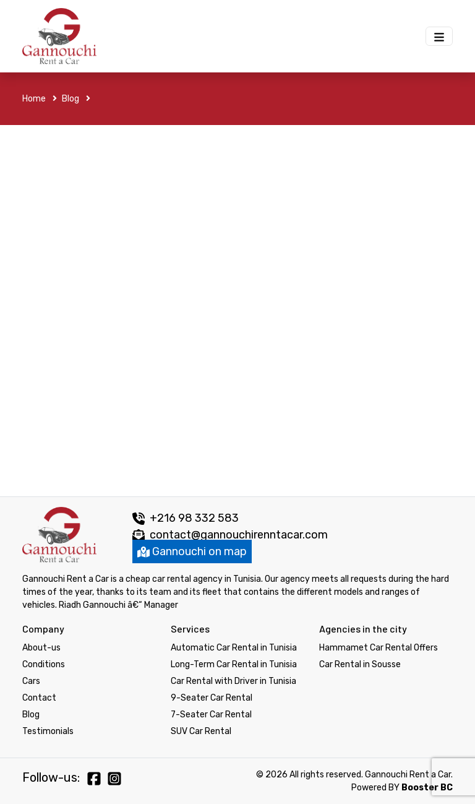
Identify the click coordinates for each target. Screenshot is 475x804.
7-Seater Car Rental (211, 714)
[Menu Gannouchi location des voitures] (439, 36)
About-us (41, 647)
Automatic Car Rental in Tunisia (234, 647)
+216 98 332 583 (185, 518)
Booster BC (427, 787)
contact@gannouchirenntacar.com (239, 535)
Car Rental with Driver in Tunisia (233, 681)
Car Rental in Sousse (360, 664)
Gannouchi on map (192, 551)
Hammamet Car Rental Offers (378, 647)
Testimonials (48, 731)
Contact (39, 698)
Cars (31, 681)
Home (39, 98)
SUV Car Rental (201, 731)
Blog (76, 98)
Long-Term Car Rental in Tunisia (234, 664)
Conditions (43, 664)
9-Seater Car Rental (211, 698)
